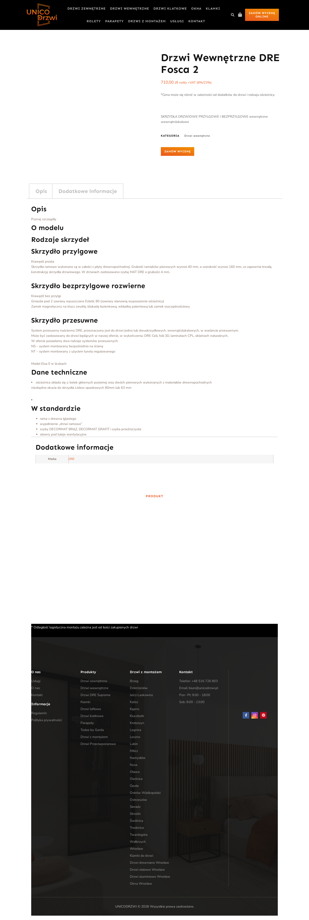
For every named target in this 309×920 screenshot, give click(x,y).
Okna (196, 8)
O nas (35, 688)
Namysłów (138, 758)
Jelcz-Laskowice (141, 695)
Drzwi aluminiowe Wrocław (150, 876)
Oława (135, 772)
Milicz (134, 751)
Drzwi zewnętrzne (86, 8)
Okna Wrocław (141, 883)
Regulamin (39, 713)
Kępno (134, 709)
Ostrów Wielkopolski (145, 793)
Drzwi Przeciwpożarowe (98, 744)
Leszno (135, 737)
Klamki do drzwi (141, 855)
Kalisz (134, 702)
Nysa (133, 765)
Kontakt (196, 21)
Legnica (135, 730)
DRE (71, 459)
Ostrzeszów (138, 800)
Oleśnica (136, 779)
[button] (232, 14)
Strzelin (135, 814)
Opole (134, 786)
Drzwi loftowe (91, 709)
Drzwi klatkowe (170, 8)
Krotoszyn (137, 723)
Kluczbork (137, 716)
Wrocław (136, 848)
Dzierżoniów (139, 688)
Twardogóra (139, 834)
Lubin (134, 744)
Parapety (114, 21)
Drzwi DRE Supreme (95, 695)
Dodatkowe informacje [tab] (87, 191)
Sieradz (135, 807)
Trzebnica (137, 827)
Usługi (177, 21)
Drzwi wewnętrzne (129, 8)
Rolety (94, 21)
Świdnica (136, 821)
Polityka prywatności (46, 720)
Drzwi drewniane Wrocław (149, 862)
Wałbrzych (138, 841)
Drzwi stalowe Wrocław (147, 869)
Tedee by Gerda (92, 730)
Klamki (213, 8)
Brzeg (134, 681)
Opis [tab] (41, 191)
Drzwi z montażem (147, 21)
